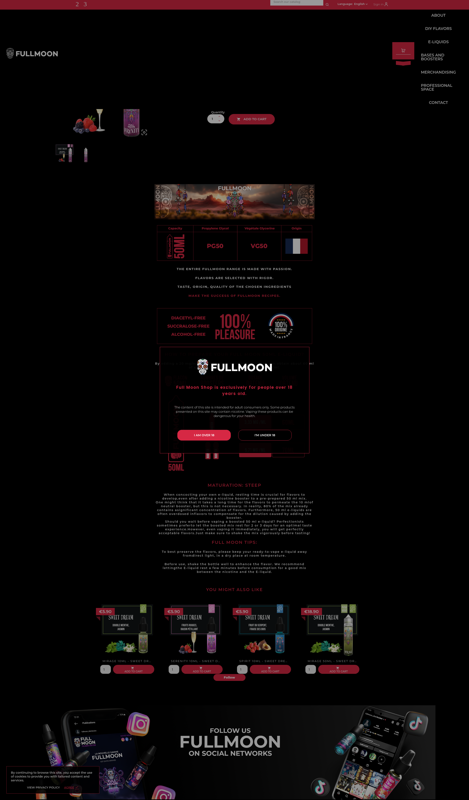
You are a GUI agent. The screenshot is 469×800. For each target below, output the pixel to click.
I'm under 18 (264, 435)
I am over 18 (204, 435)
